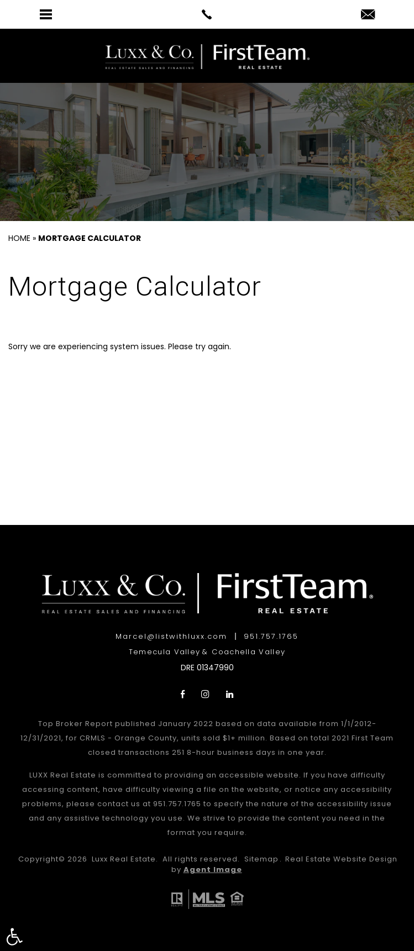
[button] (14, 936)
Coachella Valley (248, 651)
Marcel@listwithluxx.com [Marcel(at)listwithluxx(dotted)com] (171, 636)
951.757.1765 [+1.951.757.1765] (271, 636)
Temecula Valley (165, 651)
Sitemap (261, 859)
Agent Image (213, 869)
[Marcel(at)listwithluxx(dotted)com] (368, 15)
